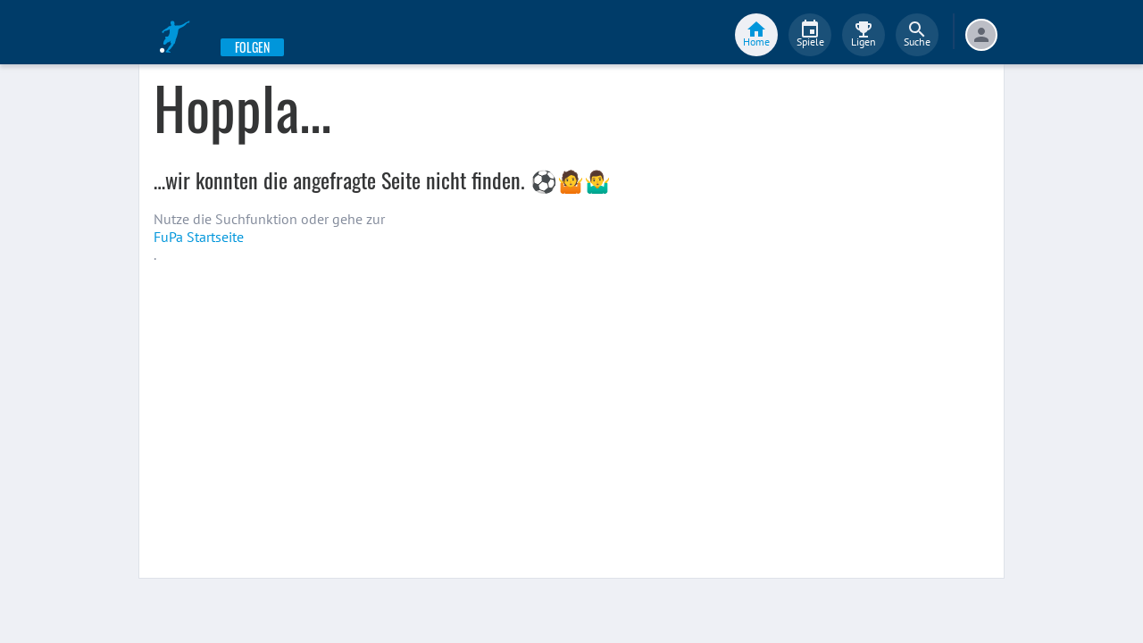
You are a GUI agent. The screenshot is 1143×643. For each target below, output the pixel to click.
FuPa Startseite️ (199, 237)
